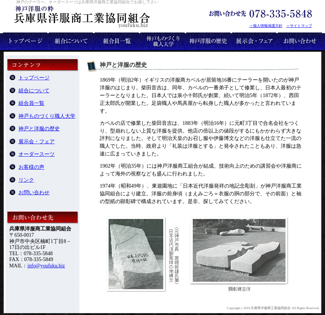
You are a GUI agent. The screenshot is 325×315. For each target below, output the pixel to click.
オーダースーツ (36, 154)
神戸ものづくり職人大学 (46, 116)
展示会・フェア (36, 141)
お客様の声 (31, 167)
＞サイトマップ (299, 26)
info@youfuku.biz (46, 265)
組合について (33, 90)
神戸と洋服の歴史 (39, 128)
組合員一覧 (31, 103)
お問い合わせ (33, 192)
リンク (26, 180)
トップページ (33, 78)
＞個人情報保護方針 (266, 26)
